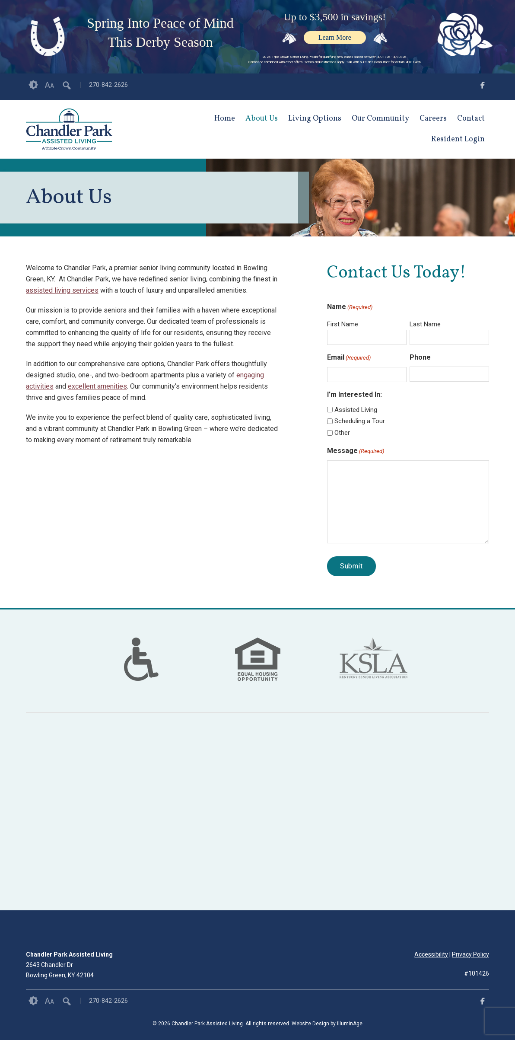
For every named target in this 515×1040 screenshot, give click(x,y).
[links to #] (141, 670)
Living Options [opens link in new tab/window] (314, 118)
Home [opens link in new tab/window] (224, 118)
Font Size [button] (49, 85)
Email (349, 358)
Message (355, 451)
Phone (420, 357)
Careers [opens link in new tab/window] (433, 118)
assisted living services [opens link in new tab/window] (62, 290)
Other (342, 433)
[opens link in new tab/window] (482, 87)
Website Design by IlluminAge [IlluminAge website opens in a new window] (327, 1024)
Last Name (425, 324)
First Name (342, 324)
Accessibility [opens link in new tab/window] (431, 954)
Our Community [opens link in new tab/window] (380, 118)
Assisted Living (355, 410)
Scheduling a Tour (359, 421)
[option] (141, 659)
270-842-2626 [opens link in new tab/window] (108, 84)
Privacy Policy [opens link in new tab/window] (470, 954)
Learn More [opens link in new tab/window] (334, 37)
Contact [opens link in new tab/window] (471, 118)
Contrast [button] (33, 85)
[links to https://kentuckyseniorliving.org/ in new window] (373, 670)
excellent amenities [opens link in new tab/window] (97, 386)
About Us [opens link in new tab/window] (261, 118)
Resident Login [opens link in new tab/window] (458, 139)
